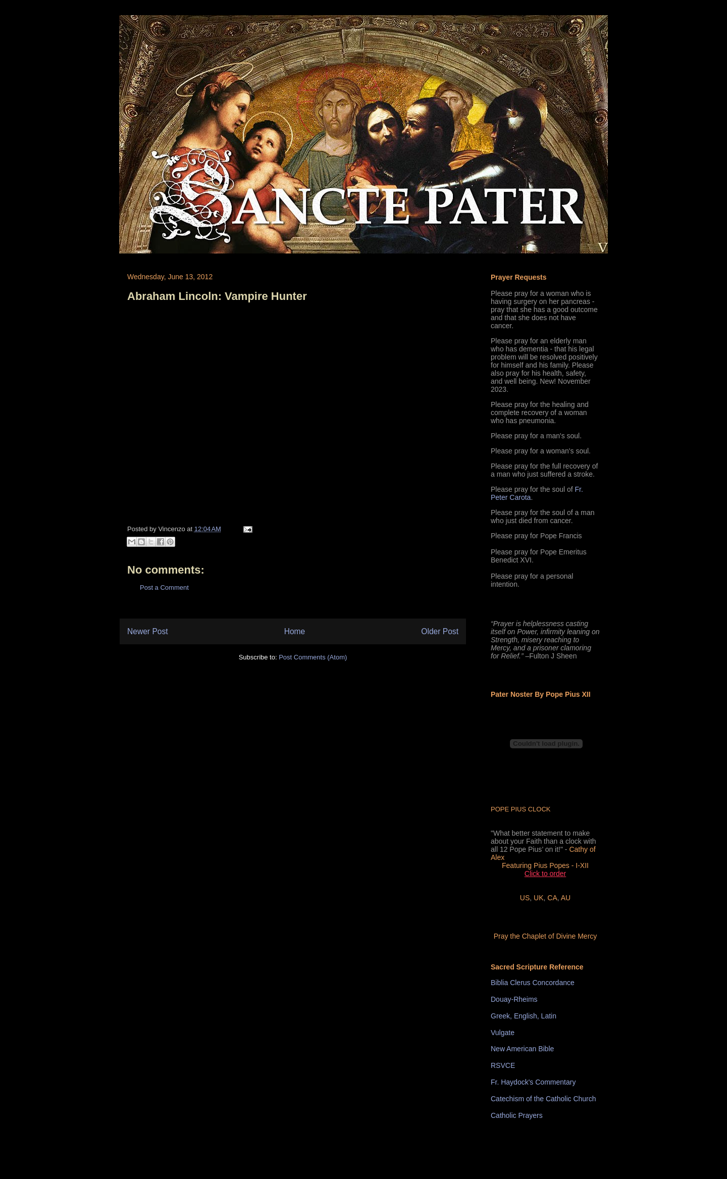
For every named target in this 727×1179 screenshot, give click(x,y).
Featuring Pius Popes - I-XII (545, 865)
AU (565, 898)
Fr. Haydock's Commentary (533, 1082)
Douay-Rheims (514, 999)
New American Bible (522, 1049)
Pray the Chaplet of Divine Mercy (545, 936)
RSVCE (503, 1065)
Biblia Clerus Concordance (533, 983)
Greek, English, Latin (523, 1016)
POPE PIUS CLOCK (520, 809)
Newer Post (147, 631)
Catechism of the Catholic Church (543, 1099)
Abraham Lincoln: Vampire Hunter (217, 296)
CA (552, 898)
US (525, 898)
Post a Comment (164, 587)
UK (538, 898)
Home (294, 631)
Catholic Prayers (517, 1115)
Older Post (439, 631)
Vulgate (502, 1033)
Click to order (545, 873)
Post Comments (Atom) (313, 657)
